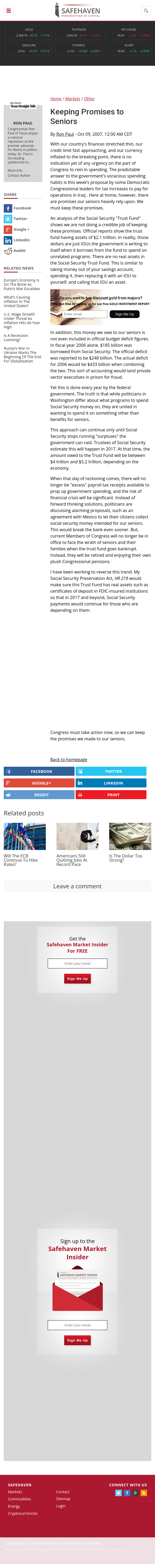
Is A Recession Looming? (16, 337)
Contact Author (19, 175)
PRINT (99, 795)
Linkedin (17, 239)
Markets (15, 1491)
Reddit (15, 250)
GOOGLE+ (28, 783)
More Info (15, 170)
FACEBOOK (29, 771)
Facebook (17, 208)
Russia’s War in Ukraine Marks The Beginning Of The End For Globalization (22, 355)
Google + (17, 229)
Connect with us (128, 1484)
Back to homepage (68, 759)
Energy (14, 1506)
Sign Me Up (77, 979)
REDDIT (27, 794)
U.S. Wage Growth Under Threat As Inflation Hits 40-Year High (22, 320)
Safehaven (20, 1484)
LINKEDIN (100, 783)
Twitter (15, 218)
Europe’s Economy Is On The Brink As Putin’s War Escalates (22, 284)
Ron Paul (65, 134)
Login (60, 1505)
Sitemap (63, 1498)
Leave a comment (77, 886)
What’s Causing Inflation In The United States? (17, 301)
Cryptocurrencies (23, 1513)
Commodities (19, 1498)
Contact (62, 1491)
